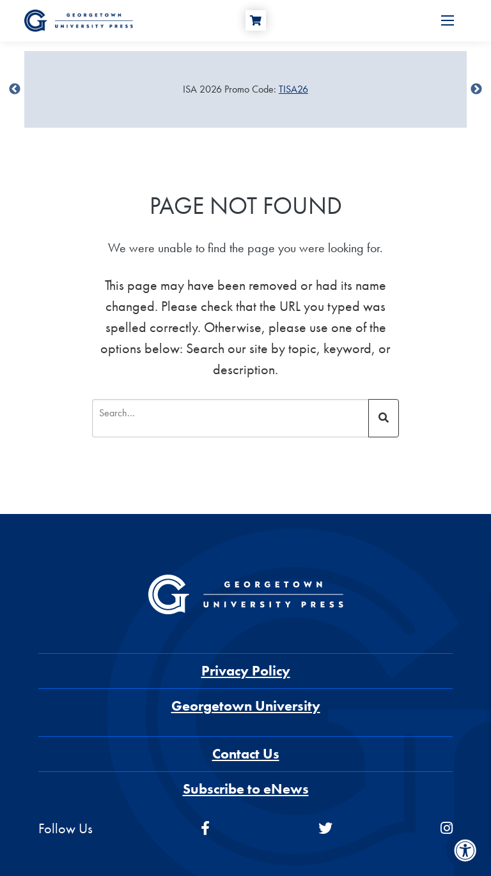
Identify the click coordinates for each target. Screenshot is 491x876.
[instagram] (446, 828)
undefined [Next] (476, 89)
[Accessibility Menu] (465, 850)
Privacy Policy (245, 670)
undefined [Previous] (14, 89)
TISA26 (293, 89)
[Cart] (256, 20)
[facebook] (205, 828)
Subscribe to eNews (246, 789)
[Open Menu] (447, 20)
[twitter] (325, 828)
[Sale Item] (245, 89)
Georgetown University (245, 706)
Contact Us (245, 753)
